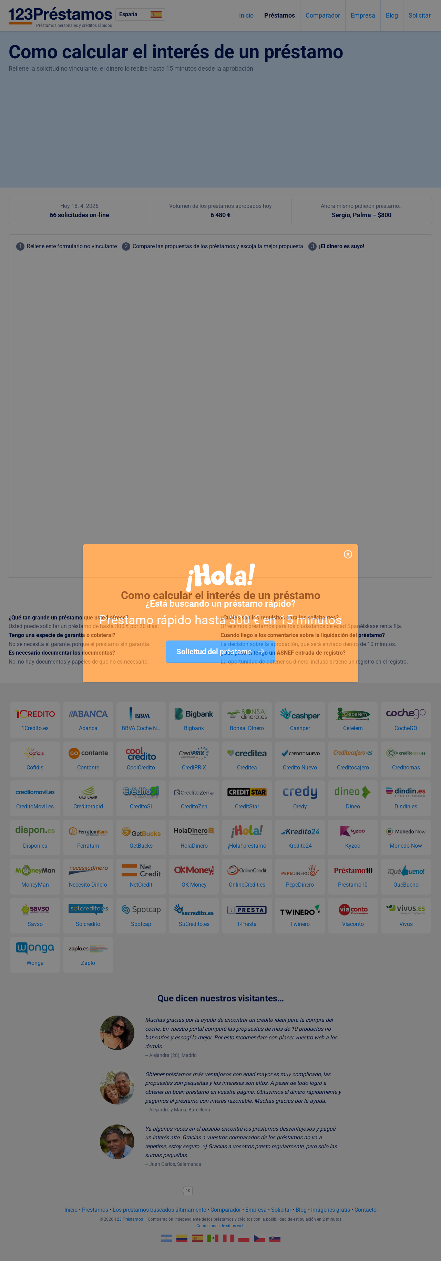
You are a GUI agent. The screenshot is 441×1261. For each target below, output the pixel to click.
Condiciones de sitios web (220, 1225)
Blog (392, 15)
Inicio (246, 15)
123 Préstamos (128, 1219)
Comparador (323, 15)
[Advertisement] (220, 125)
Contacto (366, 1210)
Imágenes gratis (330, 1210)
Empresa (363, 15)
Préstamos (279, 15)
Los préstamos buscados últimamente (159, 1210)
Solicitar (420, 15)
